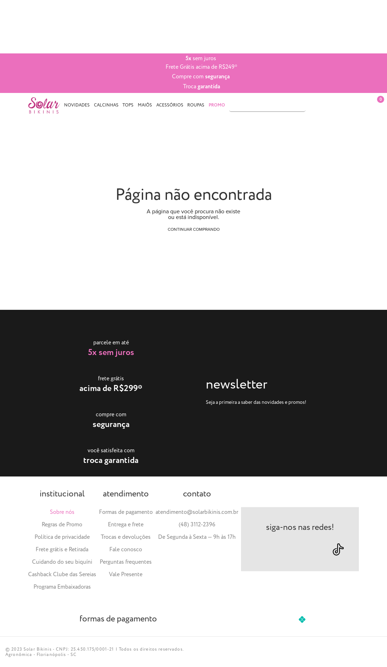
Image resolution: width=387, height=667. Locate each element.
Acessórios (169, 105)
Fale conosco (125, 550)
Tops (128, 105)
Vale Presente (125, 574)
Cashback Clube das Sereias (62, 574)
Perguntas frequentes (126, 562)
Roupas (195, 105)
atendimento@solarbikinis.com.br (197, 512)
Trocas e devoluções (126, 537)
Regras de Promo (62, 525)
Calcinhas (106, 105)
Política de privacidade (62, 537)
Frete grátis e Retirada (62, 550)
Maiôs (145, 105)
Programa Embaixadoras (62, 587)
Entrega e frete (125, 525)
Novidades (77, 105)
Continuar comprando (194, 229)
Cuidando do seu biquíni (62, 562)
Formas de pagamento (126, 512)
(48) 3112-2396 (197, 525)
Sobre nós (62, 512)
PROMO (217, 105)
